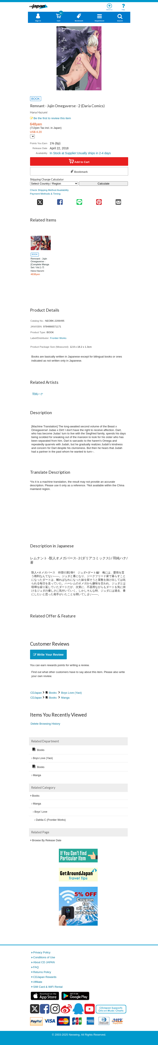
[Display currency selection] (32, 136)
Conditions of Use (44, 957)
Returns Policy (42, 972)
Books (53, 692)
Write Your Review (48, 654)
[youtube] (89, 1009)
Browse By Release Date (46, 840)
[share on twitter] (40, 200)
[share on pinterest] (99, 200)
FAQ (36, 967)
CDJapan (36, 692)
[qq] (78, 1008)
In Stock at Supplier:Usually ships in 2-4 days (80, 153)
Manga (65, 697)
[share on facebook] (60, 200)
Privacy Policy (42, 952)
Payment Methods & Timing (45, 193)
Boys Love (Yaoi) (71, 692)
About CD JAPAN (44, 962)
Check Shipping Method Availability (49, 190)
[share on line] (79, 200)
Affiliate (37, 981)
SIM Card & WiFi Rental (48, 986)
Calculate (104, 183)
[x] (34, 1009)
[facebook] (44, 1008)
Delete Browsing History (45, 723)
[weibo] (66, 1008)
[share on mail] (118, 200)
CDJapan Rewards (45, 977)
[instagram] (55, 1008)
